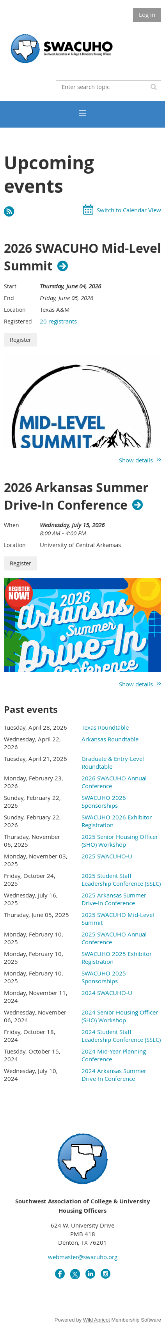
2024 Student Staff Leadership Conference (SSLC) (121, 1035)
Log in (147, 14)
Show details (136, 460)
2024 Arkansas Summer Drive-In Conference (114, 1074)
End (9, 298)
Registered (18, 321)
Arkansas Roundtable (110, 739)
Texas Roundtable (105, 727)
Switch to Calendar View (129, 210)
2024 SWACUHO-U (107, 993)
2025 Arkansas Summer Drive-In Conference (114, 899)
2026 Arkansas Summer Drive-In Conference (76, 496)
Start (10, 286)
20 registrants (58, 321)
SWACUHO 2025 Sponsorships (104, 977)
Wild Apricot (96, 1320)
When (11, 525)
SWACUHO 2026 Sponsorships (104, 801)
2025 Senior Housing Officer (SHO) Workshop (120, 840)
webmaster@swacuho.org (82, 1257)
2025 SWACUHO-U (107, 856)
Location (15, 309)
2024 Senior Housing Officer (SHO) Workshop (120, 1016)
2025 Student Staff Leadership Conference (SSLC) (121, 879)
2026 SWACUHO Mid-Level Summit (82, 257)
